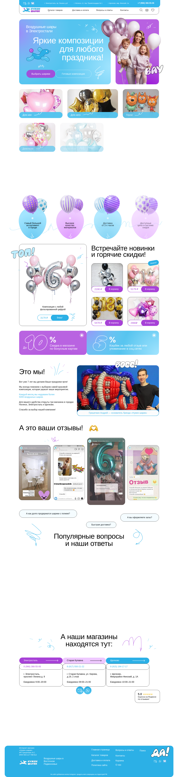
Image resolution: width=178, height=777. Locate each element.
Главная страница (100, 749)
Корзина (120, 760)
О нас (118, 765)
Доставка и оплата (80, 10)
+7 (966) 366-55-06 (146, 3)
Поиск (143, 750)
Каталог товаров (55, 10)
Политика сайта (99, 765)
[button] (29, 3)
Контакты (124, 10)
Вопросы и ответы (104, 10)
